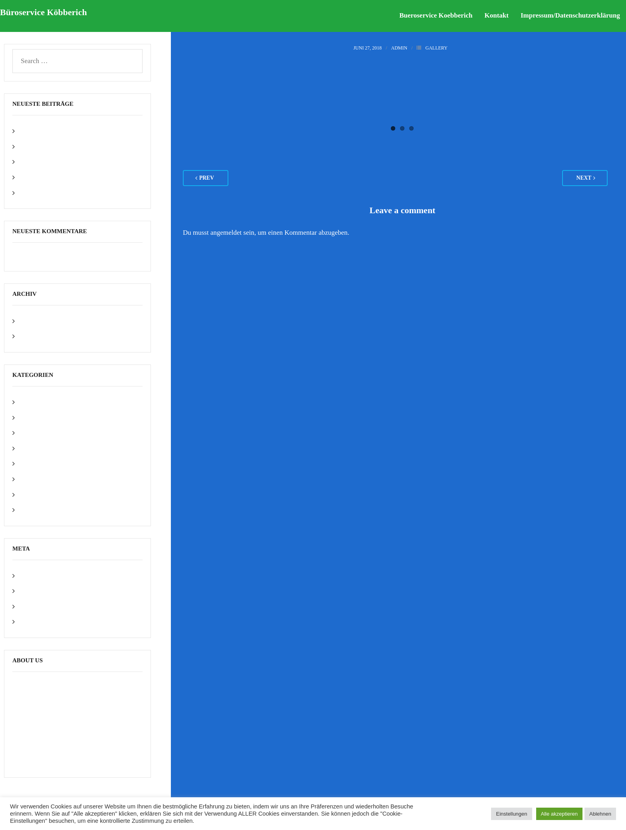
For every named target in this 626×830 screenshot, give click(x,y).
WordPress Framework (50, 509)
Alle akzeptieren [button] (559, 814)
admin (399, 48)
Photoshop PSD (40, 463)
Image (27, 448)
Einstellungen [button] (511, 814)
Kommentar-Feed (43, 606)
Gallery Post (36, 161)
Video (27, 494)
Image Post (34, 146)
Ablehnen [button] (600, 814)
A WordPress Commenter (46, 256)
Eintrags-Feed (38, 590)
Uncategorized (38, 479)
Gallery (436, 48)
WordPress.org (39, 621)
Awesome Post (39, 402)
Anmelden (33, 575)
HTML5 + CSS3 (41, 432)
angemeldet (226, 232)
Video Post (33, 177)
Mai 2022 (32, 321)
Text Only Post (39, 192)
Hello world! (36, 131)
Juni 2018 (32, 336)
